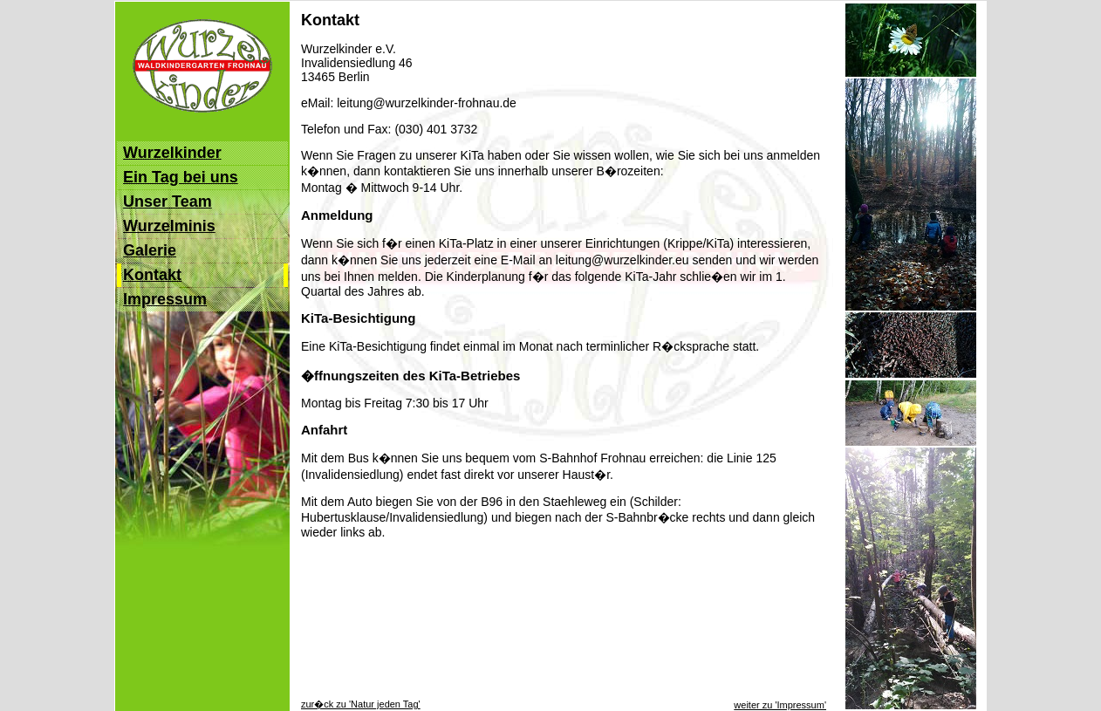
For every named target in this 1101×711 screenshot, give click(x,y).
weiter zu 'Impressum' (780, 705)
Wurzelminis (169, 226)
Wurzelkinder (172, 152)
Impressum (165, 299)
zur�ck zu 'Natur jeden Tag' (361, 704)
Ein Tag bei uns (180, 177)
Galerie (149, 250)
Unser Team (167, 201)
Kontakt (152, 275)
